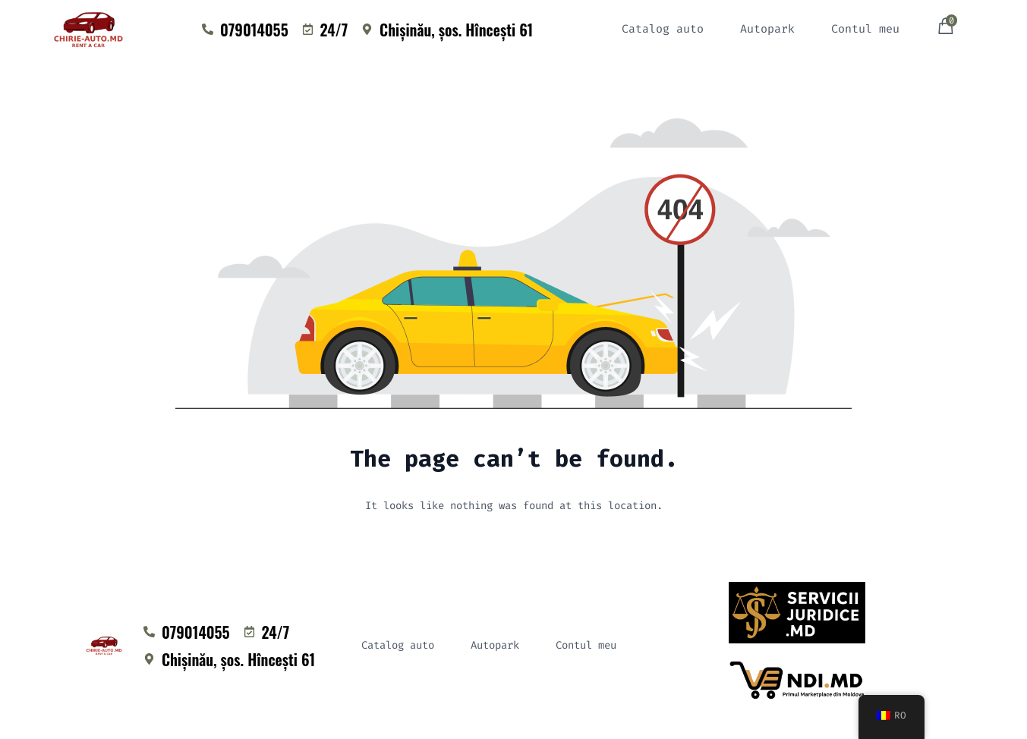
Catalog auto (663, 28)
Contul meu (865, 28)
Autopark (767, 28)
